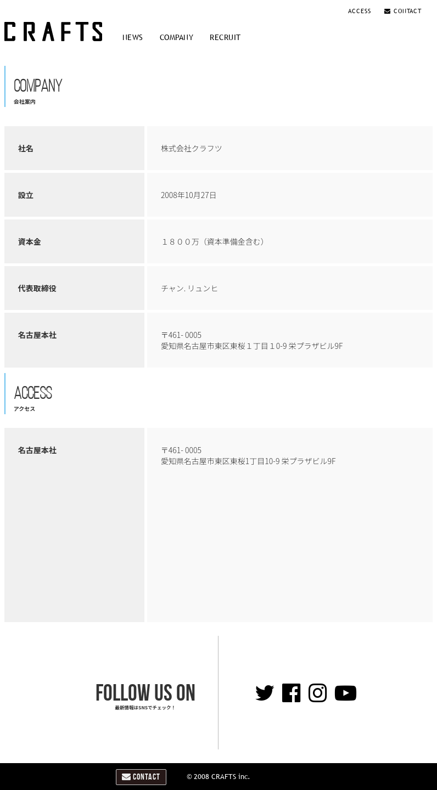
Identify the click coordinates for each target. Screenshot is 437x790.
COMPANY (177, 37)
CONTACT (403, 11)
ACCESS (361, 11)
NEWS (132, 37)
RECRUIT (225, 37)
